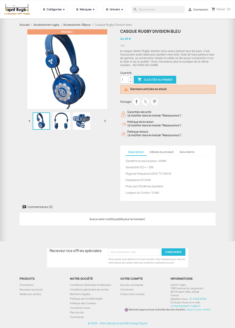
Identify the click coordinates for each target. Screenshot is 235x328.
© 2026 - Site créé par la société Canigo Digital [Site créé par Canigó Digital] (117, 323)
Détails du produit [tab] (162, 152)
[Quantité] (124, 80)
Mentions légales (80, 294)
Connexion (127, 289)
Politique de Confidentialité (86, 298)
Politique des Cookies (83, 303)
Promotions (27, 285)
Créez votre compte (132, 294)
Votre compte (131, 279)
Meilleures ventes (30, 294)
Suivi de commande (131, 285)
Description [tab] (136, 152)
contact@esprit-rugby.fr (185, 306)
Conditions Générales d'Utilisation (90, 285)
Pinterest (154, 101)
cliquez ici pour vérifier (198, 309)
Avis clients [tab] (187, 152)
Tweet (145, 101)
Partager (136, 101)
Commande (77, 317)
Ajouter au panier (155, 79)
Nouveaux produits (31, 289)
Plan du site (77, 312)
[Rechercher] (158, 9)
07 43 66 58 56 (197, 299)
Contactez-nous (80, 307)
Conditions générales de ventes (89, 289)
